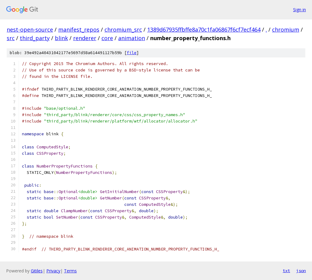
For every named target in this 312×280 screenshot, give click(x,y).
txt (286, 270)
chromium (285, 29)
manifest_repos (78, 29)
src (11, 38)
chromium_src (123, 29)
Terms (70, 271)
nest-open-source (30, 29)
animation (131, 38)
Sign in (299, 9)
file (131, 52)
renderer (84, 38)
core (107, 38)
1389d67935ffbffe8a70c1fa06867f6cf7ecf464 (204, 29)
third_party (35, 38)
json (301, 270)
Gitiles (37, 271)
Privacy (53, 271)
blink (61, 38)
